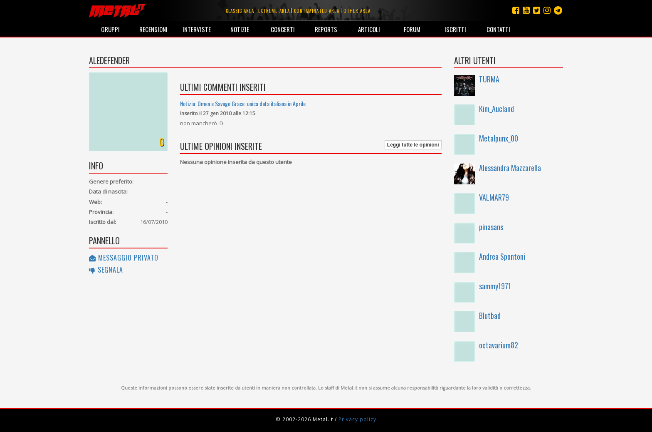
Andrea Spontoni (502, 256)
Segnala (106, 270)
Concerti (283, 29)
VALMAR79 (494, 197)
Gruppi (110, 29)
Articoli (369, 29)
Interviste (197, 29)
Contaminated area (316, 10)
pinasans (491, 226)
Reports (326, 29)
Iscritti (455, 29)
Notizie (239, 29)
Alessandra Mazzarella (510, 167)
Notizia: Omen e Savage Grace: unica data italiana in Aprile (243, 103)
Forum (412, 29)
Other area (356, 10)
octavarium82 (498, 345)
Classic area (240, 10)
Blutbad (490, 315)
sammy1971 (495, 286)
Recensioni (153, 29)
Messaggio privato (123, 258)
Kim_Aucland (496, 108)
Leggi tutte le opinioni (413, 145)
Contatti (498, 29)
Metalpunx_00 (498, 138)
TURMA (489, 79)
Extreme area (274, 10)
